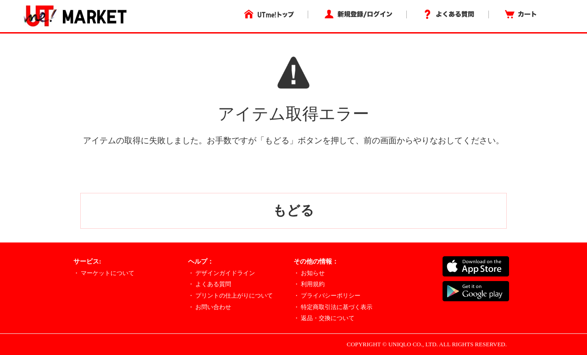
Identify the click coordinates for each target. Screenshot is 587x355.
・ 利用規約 (309, 284)
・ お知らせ (309, 273)
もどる (293, 210)
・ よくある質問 (209, 284)
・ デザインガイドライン (221, 273)
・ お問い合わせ (209, 307)
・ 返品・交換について (324, 318)
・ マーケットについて (103, 273)
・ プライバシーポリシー (327, 295)
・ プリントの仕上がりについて (230, 295)
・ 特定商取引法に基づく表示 (333, 307)
